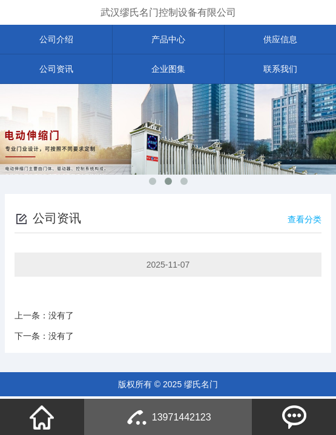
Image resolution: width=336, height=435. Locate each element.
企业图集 (168, 69)
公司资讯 (56, 69)
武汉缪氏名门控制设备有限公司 (168, 12)
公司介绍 (56, 39)
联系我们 (280, 69)
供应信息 (280, 39)
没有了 (61, 315)
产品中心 (168, 39)
